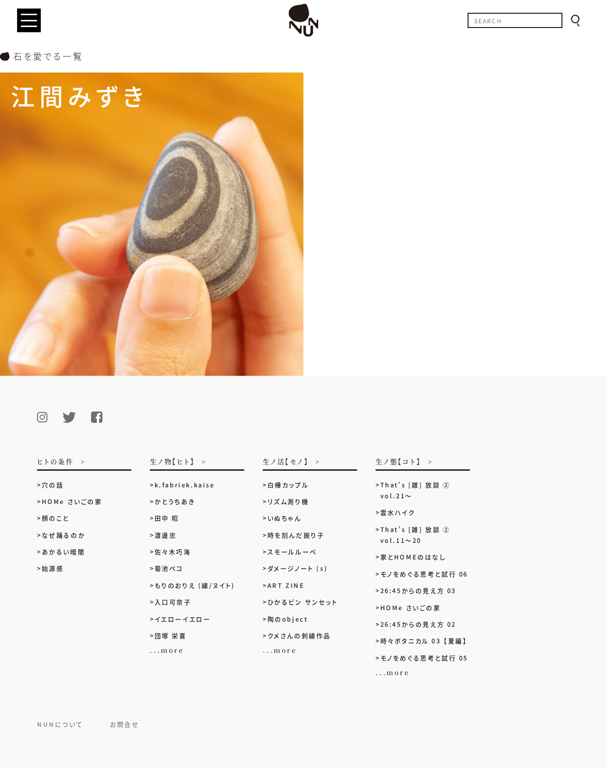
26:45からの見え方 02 (418, 624)
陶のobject (287, 618)
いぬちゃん (284, 517)
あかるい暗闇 (63, 551)
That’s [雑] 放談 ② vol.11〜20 (415, 535)
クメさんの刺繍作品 (303, 635)
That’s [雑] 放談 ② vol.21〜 (415, 490)
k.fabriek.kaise (185, 484)
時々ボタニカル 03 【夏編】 (424, 640)
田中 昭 (167, 517)
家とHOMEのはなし (413, 556)
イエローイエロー (183, 618)
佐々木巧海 (173, 551)
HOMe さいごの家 (72, 501)
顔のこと (55, 517)
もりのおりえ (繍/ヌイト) (195, 585)
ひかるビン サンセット (302, 601)
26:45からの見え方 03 (418, 590)
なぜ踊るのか (64, 534)
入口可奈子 (173, 601)
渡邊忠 (166, 534)
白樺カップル (288, 484)
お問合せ (124, 724)
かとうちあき (175, 501)
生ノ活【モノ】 (286, 462)
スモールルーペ (292, 551)
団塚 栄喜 (171, 635)
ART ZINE (286, 585)
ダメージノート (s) (297, 568)
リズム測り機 (288, 501)
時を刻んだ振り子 (296, 534)
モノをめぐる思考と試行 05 (424, 657)
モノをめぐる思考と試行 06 (424, 573)
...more (167, 650)
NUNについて (60, 724)
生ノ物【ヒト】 (172, 462)
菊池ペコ (169, 568)
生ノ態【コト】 (398, 462)
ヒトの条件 (55, 462)
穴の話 (53, 484)
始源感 (53, 568)
